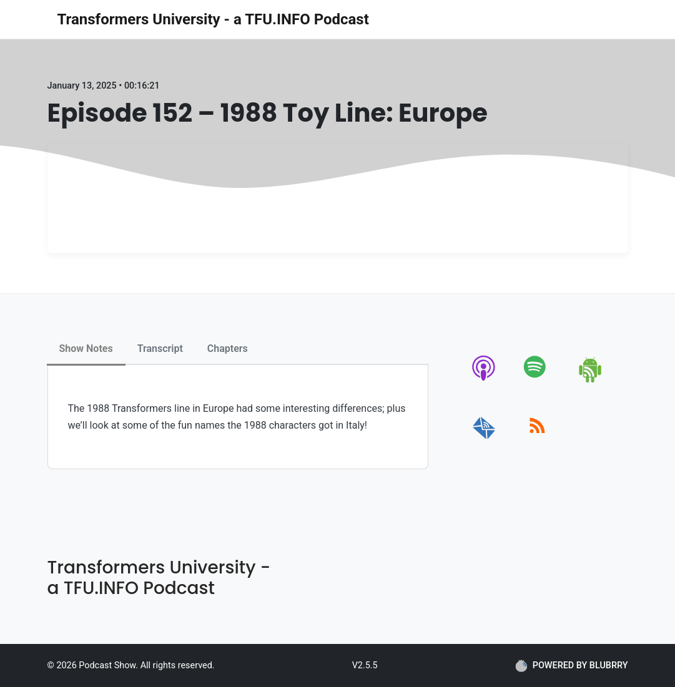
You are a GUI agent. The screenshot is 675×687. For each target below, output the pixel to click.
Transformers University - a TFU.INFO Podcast (213, 19)
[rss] (537, 440)
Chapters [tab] (227, 348)
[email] (484, 440)
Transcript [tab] (160, 348)
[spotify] (537, 380)
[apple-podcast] (484, 380)
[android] (591, 380)
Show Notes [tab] (86, 348)
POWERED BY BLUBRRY (571, 666)
